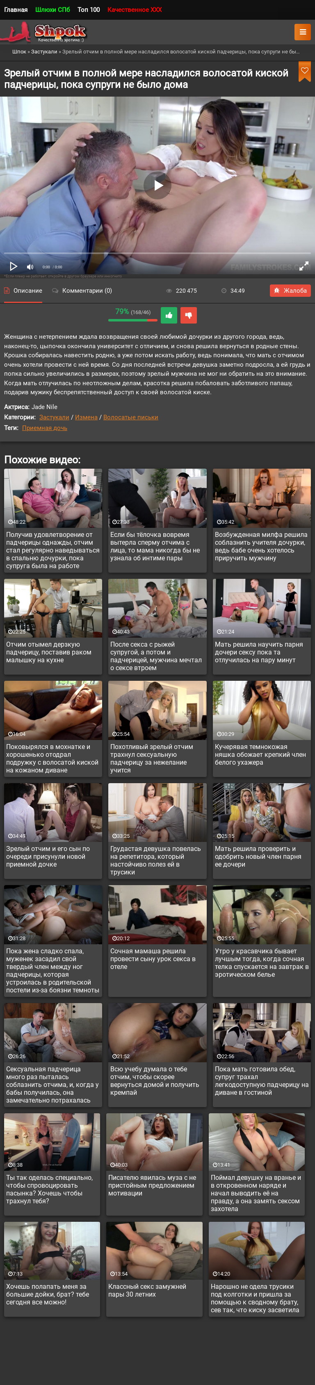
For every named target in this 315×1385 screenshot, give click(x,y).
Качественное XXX (134, 10)
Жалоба (290, 290)
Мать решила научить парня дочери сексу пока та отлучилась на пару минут (259, 652)
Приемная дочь (44, 428)
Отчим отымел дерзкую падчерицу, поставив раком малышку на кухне (48, 652)
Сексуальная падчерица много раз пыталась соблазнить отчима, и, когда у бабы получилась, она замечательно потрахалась (52, 1084)
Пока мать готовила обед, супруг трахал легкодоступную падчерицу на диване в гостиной (262, 1080)
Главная (15, 10)
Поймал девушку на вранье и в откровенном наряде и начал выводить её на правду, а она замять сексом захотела (256, 1193)
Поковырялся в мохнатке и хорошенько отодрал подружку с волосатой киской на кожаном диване (52, 758)
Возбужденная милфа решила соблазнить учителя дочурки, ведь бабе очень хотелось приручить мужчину (261, 546)
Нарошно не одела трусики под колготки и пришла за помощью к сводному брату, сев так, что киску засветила (255, 1298)
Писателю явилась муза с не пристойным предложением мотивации (152, 1185)
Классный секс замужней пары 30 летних (147, 1290)
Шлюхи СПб (52, 10)
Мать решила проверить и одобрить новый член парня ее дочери (258, 856)
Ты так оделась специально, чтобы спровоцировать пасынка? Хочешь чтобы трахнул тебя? (49, 1189)
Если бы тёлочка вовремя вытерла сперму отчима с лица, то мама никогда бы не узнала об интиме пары (155, 546)
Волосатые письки (130, 417)
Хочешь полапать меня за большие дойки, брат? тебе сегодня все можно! (47, 1294)
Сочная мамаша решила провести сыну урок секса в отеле (153, 959)
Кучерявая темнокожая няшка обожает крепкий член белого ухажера (260, 754)
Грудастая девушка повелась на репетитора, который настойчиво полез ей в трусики (155, 860)
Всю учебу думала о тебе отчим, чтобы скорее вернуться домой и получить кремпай (154, 1080)
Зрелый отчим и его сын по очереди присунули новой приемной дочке (48, 856)
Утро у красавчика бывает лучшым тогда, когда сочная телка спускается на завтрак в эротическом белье (262, 962)
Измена (86, 417)
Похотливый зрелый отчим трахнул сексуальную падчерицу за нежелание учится (151, 758)
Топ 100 (89, 10)
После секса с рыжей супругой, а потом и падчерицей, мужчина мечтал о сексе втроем (156, 656)
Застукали (54, 417)
